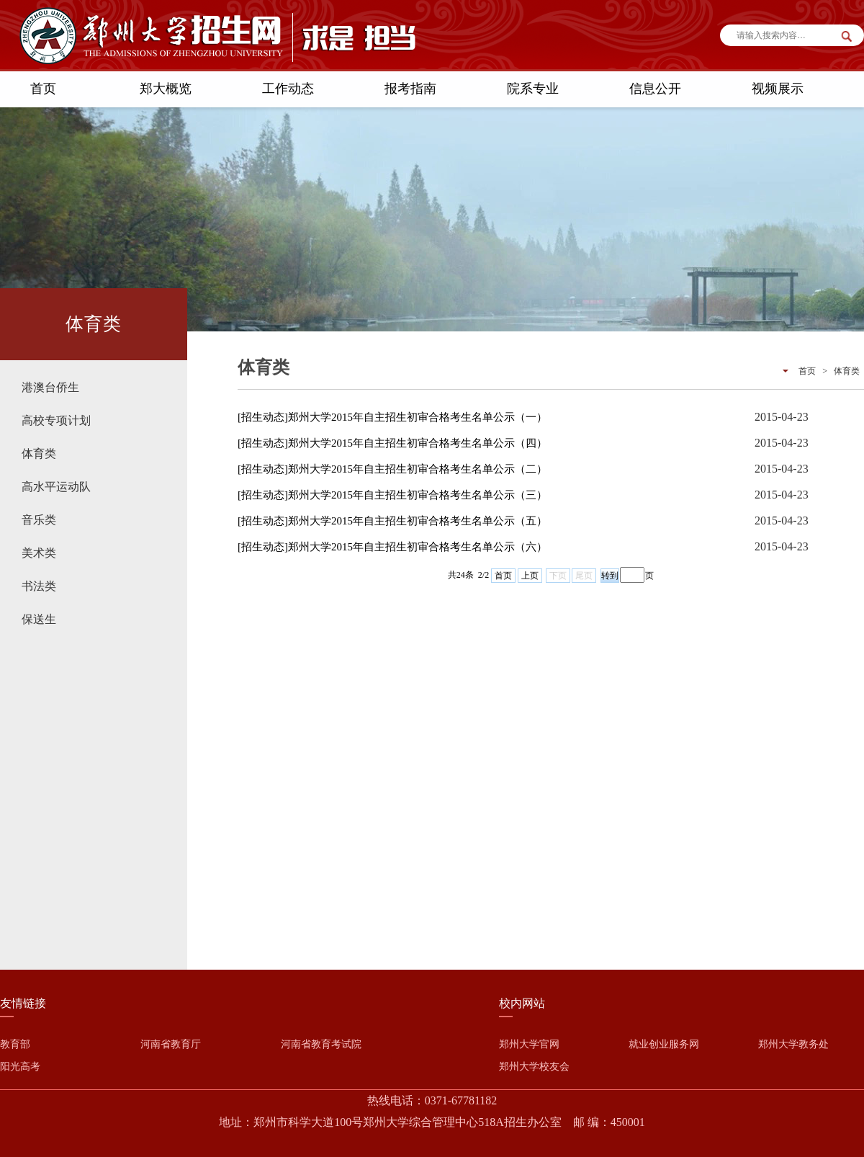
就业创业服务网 (664, 1044)
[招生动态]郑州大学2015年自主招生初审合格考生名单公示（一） (392, 417)
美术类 (39, 553)
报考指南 (410, 88)
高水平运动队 (56, 487)
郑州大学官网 (529, 1044)
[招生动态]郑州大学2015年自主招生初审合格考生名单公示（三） (392, 495)
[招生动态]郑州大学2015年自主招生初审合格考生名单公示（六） (392, 547)
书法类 (39, 586)
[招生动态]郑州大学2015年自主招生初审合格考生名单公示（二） (392, 469)
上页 (530, 576)
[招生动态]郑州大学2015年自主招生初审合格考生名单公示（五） (392, 521)
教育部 (15, 1044)
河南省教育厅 (170, 1044)
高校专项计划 (56, 420)
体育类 (39, 453)
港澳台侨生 (50, 387)
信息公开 (655, 88)
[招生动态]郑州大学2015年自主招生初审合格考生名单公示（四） (392, 443)
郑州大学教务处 (793, 1044)
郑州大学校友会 (534, 1066)
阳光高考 (20, 1066)
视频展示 (778, 88)
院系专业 (533, 88)
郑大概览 (166, 88)
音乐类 (39, 520)
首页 (43, 88)
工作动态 (288, 88)
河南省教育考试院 (321, 1044)
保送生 (39, 619)
